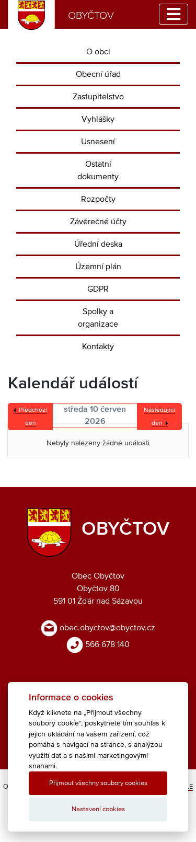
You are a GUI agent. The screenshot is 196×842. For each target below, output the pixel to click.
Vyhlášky (98, 119)
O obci (98, 52)
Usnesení (98, 141)
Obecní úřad (98, 74)
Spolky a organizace (98, 317)
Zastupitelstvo (98, 97)
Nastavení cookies (98, 809)
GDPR (98, 289)
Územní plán (98, 266)
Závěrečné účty (98, 221)
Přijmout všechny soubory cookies (98, 783)
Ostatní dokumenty (98, 170)
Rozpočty (98, 199)
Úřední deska (98, 244)
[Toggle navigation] (173, 14)
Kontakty (98, 346)
